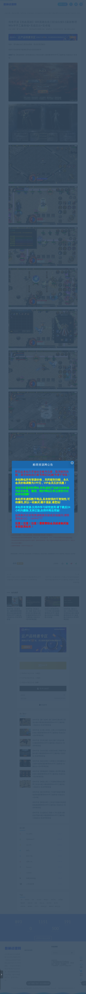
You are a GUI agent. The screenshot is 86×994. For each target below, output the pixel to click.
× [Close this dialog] (72, 462)
